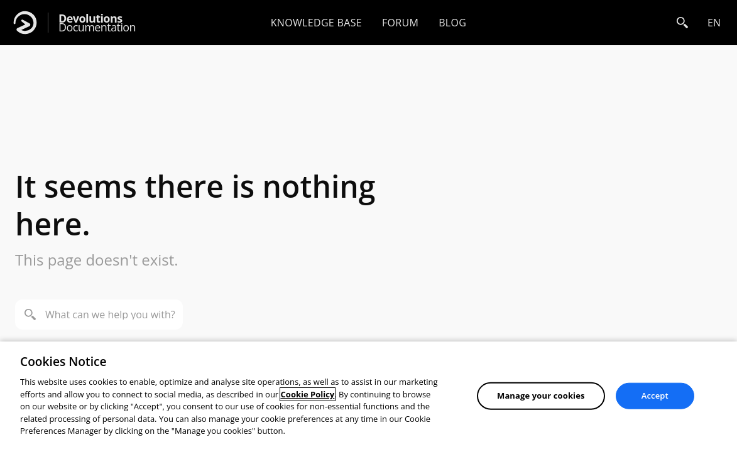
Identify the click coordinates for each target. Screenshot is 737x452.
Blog (452, 22)
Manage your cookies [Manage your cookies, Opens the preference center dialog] (541, 395)
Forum (400, 22)
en (714, 23)
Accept (655, 395)
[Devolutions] (25, 22)
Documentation (97, 23)
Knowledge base (316, 22)
